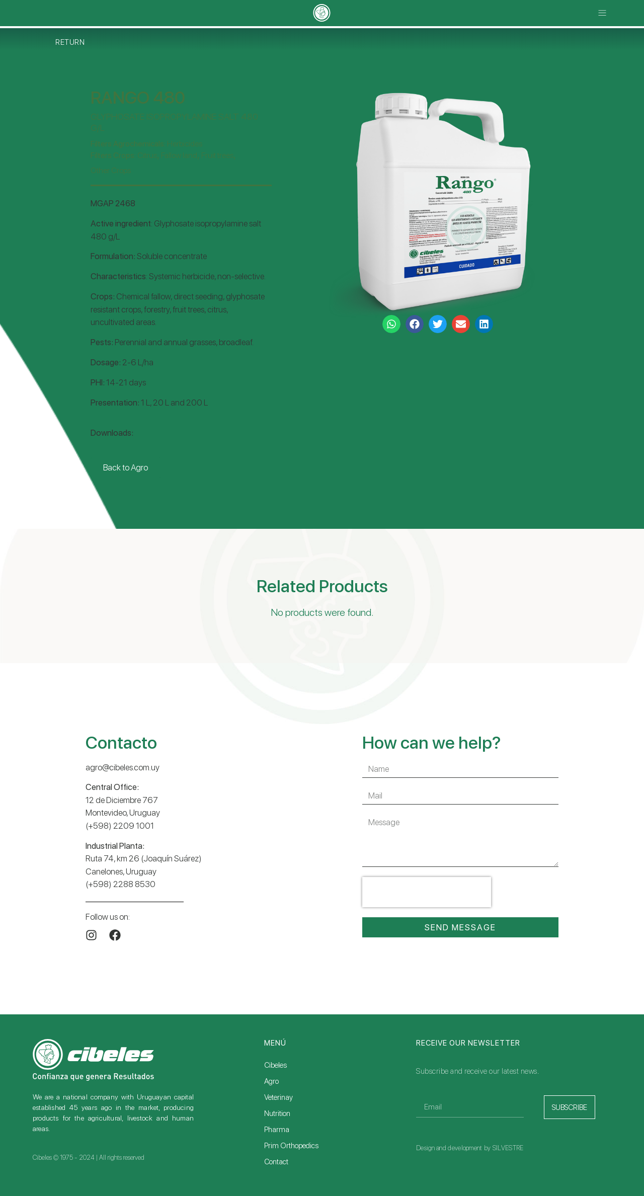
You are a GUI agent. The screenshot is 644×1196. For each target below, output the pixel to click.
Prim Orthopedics (291, 1145)
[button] (602, 13)
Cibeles (275, 1065)
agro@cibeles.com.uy (122, 767)
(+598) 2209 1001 (120, 826)
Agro (271, 1081)
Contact (276, 1161)
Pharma (276, 1129)
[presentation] (426, 892)
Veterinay (278, 1097)
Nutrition (277, 1113)
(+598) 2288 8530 (120, 884)
